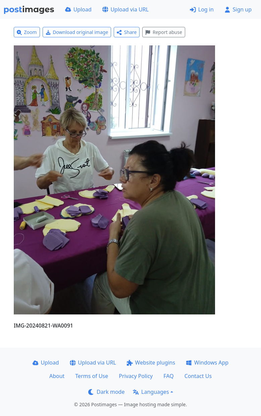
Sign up (238, 9)
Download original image (77, 32)
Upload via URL (125, 9)
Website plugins (151, 362)
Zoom (27, 32)
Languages (151, 391)
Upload (78, 9)
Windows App (207, 362)
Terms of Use (91, 376)
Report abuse (163, 32)
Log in (202, 9)
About (56, 376)
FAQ (168, 376)
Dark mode (106, 391)
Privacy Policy (136, 376)
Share (127, 32)
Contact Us (198, 376)
